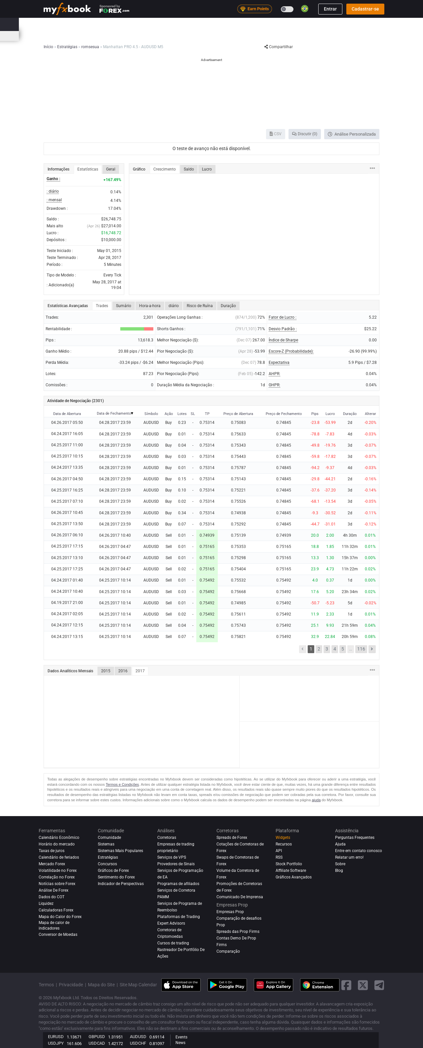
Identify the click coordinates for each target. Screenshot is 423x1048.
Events (181, 1037)
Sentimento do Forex (116, 877)
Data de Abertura (67, 414)
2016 (123, 671)
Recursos (284, 844)
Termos (46, 984)
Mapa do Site (101, 984)
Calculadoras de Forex (146, 35)
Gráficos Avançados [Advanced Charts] (294, 877)
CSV (276, 134)
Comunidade (224, 24)
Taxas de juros (105, 35)
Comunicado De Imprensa (239, 897)
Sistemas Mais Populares (120, 850)
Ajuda (340, 844)
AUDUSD (138, 1036)
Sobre (340, 864)
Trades (102, 305)
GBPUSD (97, 1036)
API (279, 850)
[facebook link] (346, 985)
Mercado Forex (52, 864)
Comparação (228, 951)
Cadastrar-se (365, 9)
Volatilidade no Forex (58, 870)
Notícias (97, 24)
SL (193, 414)
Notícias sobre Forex (57, 883)
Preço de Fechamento (284, 414)
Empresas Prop (316, 24)
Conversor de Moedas (58, 934)
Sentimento (206, 35)
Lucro (207, 169)
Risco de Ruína (200, 305)
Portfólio (72, 24)
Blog (339, 870)
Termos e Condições (122, 784)
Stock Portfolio (289, 864)
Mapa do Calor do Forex (245, 35)
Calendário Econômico (64, 35)
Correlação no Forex (57, 877)
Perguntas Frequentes (354, 837)
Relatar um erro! (349, 857)
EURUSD (56, 1036)
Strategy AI (132, 24)
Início (49, 24)
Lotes (182, 414)
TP (207, 414)
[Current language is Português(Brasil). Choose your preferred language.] (304, 9)
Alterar (370, 414)
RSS (279, 857)
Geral (110, 169)
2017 (140, 671)
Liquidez (46, 903)
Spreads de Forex (231, 837)
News (180, 1042)
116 (361, 648)
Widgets (283, 837)
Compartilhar (278, 47)
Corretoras (282, 24)
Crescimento (164, 169)
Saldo (189, 169)
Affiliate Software (291, 870)
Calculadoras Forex (56, 910)
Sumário (123, 305)
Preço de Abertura (238, 414)
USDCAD (97, 1043)
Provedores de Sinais (176, 864)
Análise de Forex (53, 890)
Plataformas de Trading (178, 916)
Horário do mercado (319, 35)
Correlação (284, 35)
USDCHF (138, 1043)
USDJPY (56, 1043)
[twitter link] (363, 985)
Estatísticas (87, 169)
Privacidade (71, 984)
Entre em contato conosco (358, 850)
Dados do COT (51, 897)
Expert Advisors (171, 923)
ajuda (316, 800)
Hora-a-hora (150, 305)
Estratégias (108, 857)
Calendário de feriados (59, 857)
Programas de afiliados (178, 883)
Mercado (167, 24)
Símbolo (151, 414)
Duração (228, 305)
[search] (381, 24)
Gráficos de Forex (113, 870)
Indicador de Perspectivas (121, 883)
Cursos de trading (173, 943)
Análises (254, 24)
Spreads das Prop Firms (237, 931)
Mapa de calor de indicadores (54, 925)
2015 (105, 671)
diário (174, 305)
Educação (349, 24)
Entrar (330, 9)
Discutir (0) (304, 134)
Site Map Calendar (138, 984)
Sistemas (194, 24)
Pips (315, 414)
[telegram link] (379, 985)
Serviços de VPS (171, 857)
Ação (169, 414)
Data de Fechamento (114, 413)
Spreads (181, 35)
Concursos (357, 36)
